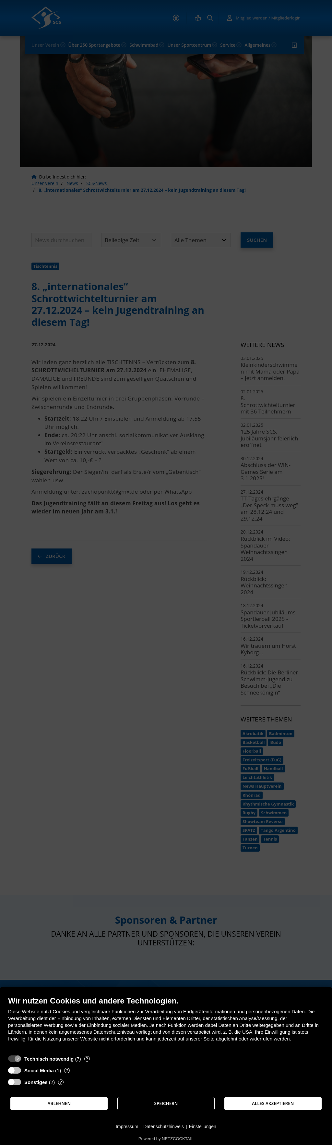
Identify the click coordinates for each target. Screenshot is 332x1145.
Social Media (39, 1070)
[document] (166, 1024)
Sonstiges (36, 1082)
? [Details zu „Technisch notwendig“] (87, 1059)
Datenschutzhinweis (163, 1126)
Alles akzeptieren (273, 1103)
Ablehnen (59, 1103)
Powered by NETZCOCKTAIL (166, 1138)
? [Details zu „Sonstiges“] (61, 1082)
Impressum (127, 1126)
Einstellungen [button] (202, 1126)
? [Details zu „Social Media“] (67, 1070)
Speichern (166, 1103)
